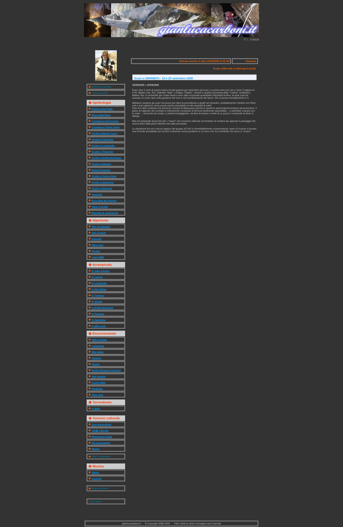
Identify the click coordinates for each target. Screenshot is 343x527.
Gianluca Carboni (101, 86)
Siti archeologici (101, 443)
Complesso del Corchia (105, 121)
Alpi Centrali (99, 233)
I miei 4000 (98, 257)
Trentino (96, 358)
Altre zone (97, 245)
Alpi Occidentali (101, 226)
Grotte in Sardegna (102, 182)
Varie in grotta (100, 207)
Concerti (97, 478)
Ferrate (96, 251)
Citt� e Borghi (100, 430)
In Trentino (98, 295)
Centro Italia (99, 382)
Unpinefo (97, 194)
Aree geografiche (101, 424)
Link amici (96, 501)
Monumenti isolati (102, 436)
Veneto (96, 364)
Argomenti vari (99, 488)
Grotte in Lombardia (103, 145)
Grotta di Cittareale (102, 139)
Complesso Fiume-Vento (106, 127)
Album (95, 472)
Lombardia (98, 346)
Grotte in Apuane (101, 164)
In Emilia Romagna (102, 307)
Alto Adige (98, 352)
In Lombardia (99, 283)
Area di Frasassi (101, 170)
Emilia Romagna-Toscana (106, 370)
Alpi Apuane (99, 376)
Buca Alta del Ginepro (104, 200)
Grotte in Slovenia (102, 188)
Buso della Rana (101, 115)
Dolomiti (96, 239)
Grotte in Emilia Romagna (106, 158)
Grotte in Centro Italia (104, 176)
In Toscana (98, 314)
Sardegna (97, 388)
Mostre (96, 449)
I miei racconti (99, 93)
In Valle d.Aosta (100, 271)
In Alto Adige (99, 289)
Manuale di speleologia (105, 213)
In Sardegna (98, 320)
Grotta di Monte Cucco (104, 133)
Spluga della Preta (102, 109)
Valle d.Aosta (99, 340)
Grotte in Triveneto (102, 151)
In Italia (96, 408)
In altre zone (99, 326)
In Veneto (97, 301)
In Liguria (97, 277)
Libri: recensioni (100, 456)
